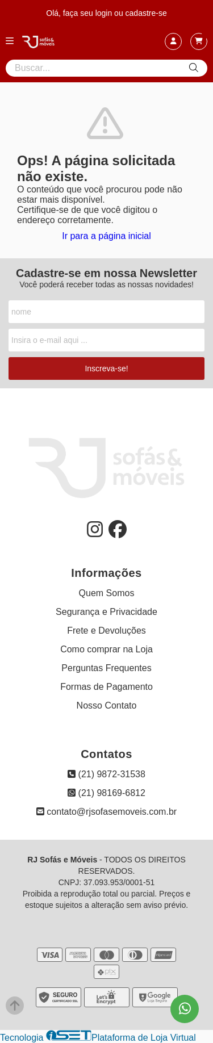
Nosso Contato (107, 705)
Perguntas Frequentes (106, 668)
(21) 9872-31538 (106, 774)
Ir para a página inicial (106, 236)
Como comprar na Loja (106, 649)
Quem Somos (107, 593)
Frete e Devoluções (106, 630)
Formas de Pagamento (106, 687)
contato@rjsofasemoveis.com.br (106, 811)
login (104, 13)
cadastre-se (146, 13)
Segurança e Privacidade (106, 612)
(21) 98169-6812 (106, 793)
